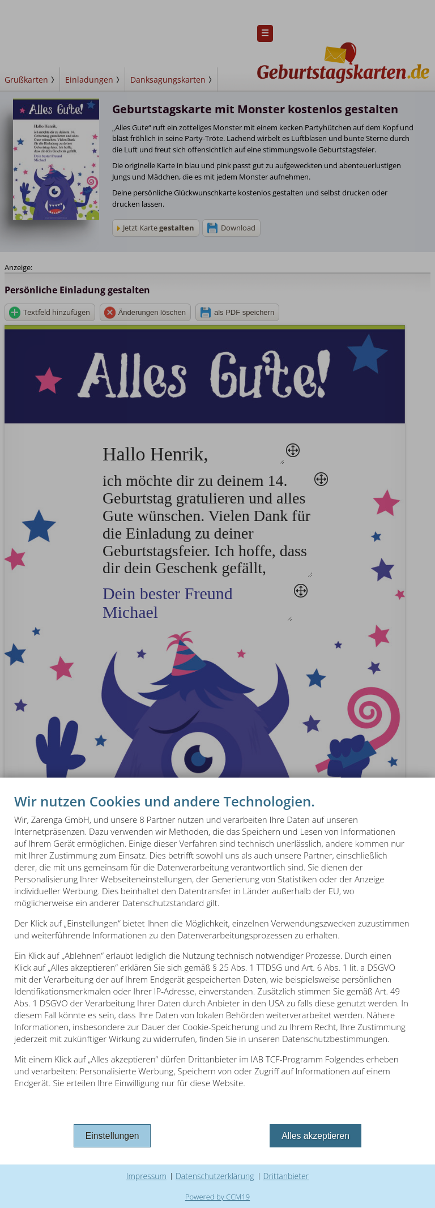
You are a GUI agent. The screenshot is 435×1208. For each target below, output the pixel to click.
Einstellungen (112, 1136)
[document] (217, 957)
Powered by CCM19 (217, 1197)
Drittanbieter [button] (286, 1176)
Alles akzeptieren (315, 1136)
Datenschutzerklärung (215, 1176)
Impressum (146, 1176)
